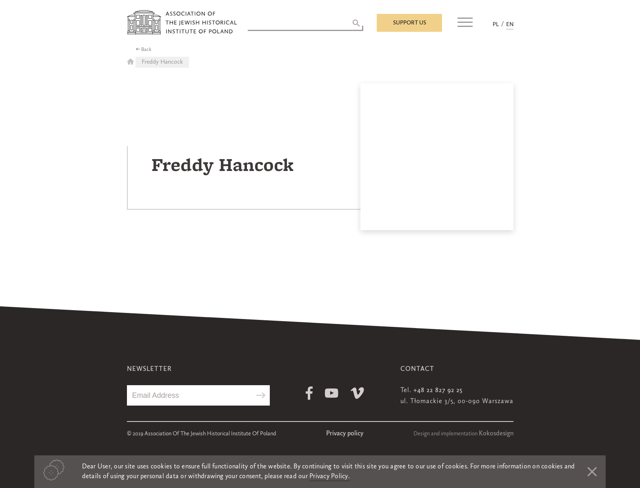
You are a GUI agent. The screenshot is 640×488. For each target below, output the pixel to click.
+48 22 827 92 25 (437, 390)
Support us (409, 23)
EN (509, 24)
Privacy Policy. (329, 476)
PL (496, 24)
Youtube (331, 393)
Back (146, 49)
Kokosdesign (496, 433)
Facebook (309, 393)
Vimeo (357, 393)
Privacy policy (344, 433)
